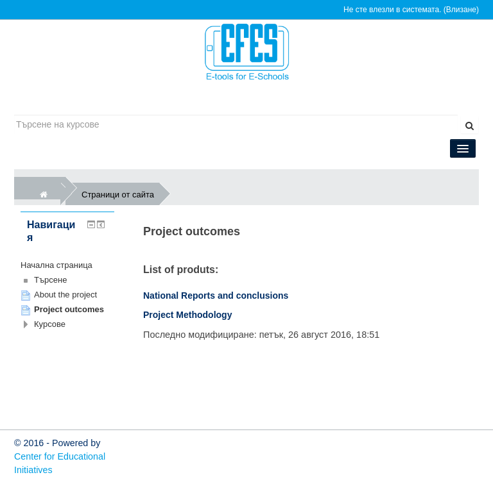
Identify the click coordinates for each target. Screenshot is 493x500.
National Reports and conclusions (215, 295)
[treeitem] (67, 265)
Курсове (49, 324)
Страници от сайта (120, 194)
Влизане (461, 9)
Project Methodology (187, 315)
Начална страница (56, 265)
